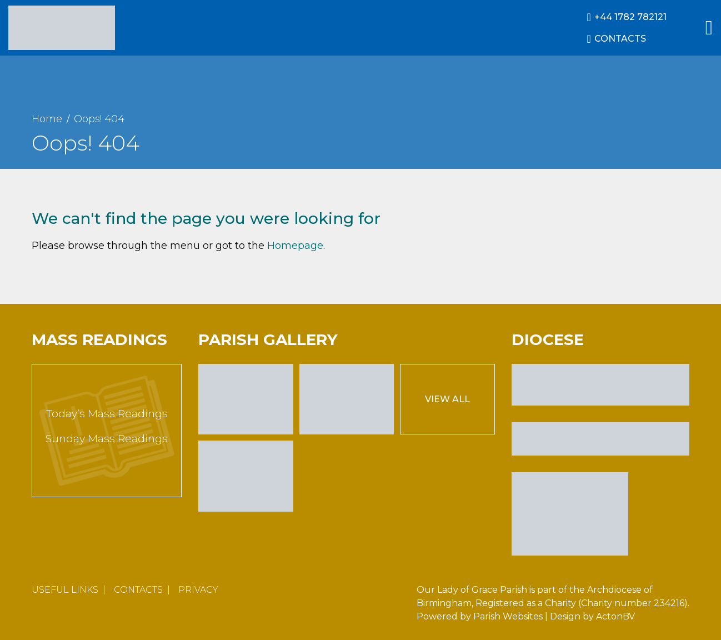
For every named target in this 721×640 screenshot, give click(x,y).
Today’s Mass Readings (107, 413)
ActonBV (615, 616)
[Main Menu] (709, 28)
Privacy (198, 589)
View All (447, 399)
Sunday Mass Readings (107, 438)
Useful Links (65, 589)
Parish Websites (508, 616)
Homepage (295, 245)
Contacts (138, 589)
